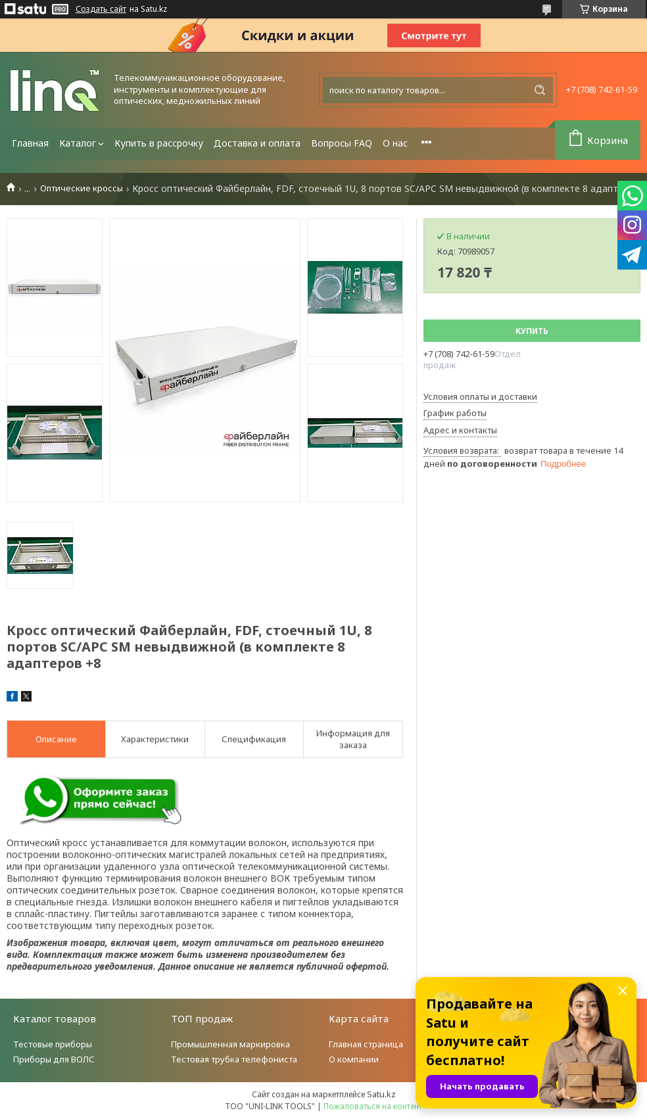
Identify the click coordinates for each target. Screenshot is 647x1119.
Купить (531, 331)
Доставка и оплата (257, 143)
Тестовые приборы (52, 1044)
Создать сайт (101, 9)
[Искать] (540, 90)
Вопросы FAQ (341, 143)
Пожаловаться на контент (373, 1106)
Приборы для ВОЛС (54, 1059)
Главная (30, 143)
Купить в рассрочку (158, 143)
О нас (395, 143)
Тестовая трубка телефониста (234, 1059)
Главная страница (366, 1044)
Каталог (77, 143)
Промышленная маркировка (230, 1044)
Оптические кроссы (81, 188)
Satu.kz (381, 1094)
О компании (354, 1059)
